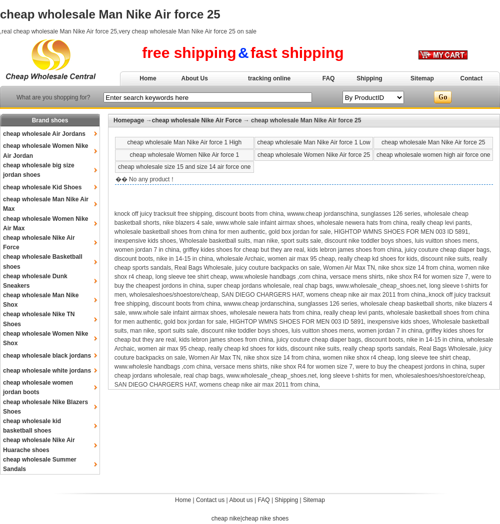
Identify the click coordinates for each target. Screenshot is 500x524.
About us (240, 500)
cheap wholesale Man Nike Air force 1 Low (314, 142)
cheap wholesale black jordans (47, 355)
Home (148, 78)
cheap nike (226, 518)
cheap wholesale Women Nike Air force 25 (314, 154)
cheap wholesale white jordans (47, 370)
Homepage (129, 120)
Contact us (210, 500)
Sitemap (422, 78)
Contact (471, 78)
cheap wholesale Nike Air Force (197, 120)
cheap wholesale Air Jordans (44, 133)
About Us (195, 78)
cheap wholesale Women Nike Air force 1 (185, 154)
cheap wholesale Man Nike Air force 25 (433, 142)
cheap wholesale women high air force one (433, 154)
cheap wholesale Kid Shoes (42, 187)
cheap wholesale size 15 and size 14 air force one (184, 166)
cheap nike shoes (265, 518)
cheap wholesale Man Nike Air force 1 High (184, 142)
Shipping (369, 78)
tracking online (269, 78)
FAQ (328, 78)
